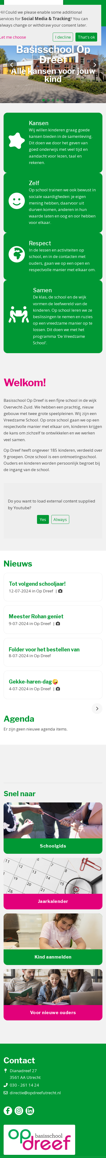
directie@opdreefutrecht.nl (35, 1092)
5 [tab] (63, 101)
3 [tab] (54, 101)
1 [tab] (44, 101)
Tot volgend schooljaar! (37, 584)
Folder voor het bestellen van (44, 649)
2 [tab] (49, 101)
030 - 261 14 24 (24, 1085)
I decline (63, 37)
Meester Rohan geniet (36, 616)
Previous (12, 65)
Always (60, 519)
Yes (43, 519)
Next (94, 65)
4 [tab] (59, 101)
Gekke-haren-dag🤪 (33, 681)
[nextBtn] (97, 708)
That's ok (86, 37)
